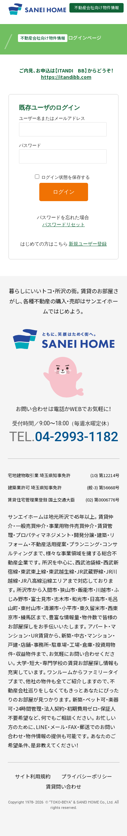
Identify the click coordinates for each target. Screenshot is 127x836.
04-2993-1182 (76, 437)
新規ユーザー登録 (88, 243)
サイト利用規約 (32, 776)
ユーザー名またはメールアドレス (52, 118)
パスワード (30, 145)
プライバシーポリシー (86, 776)
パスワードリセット (63, 224)
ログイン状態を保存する (65, 177)
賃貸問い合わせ (63, 786)
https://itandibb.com (66, 76)
